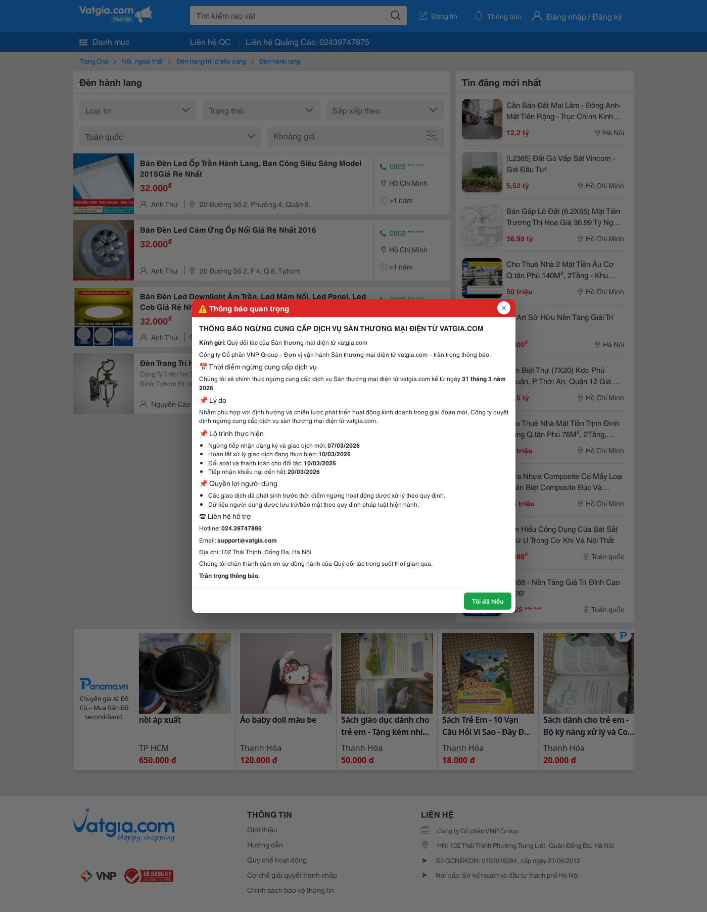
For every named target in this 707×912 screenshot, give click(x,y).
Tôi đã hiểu (487, 601)
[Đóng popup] (503, 307)
